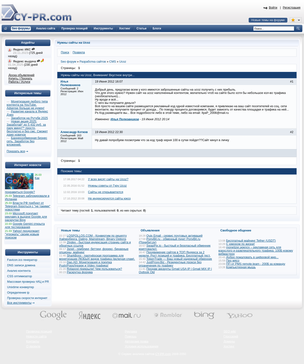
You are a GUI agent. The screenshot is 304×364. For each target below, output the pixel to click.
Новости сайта (36, 336)
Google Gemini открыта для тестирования (25, 225)
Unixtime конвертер (20, 287)
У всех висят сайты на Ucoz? (108, 179)
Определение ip (18, 292)
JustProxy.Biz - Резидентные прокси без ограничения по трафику (170, 264)
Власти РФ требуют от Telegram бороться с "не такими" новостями (27, 206)
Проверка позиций (39, 331)
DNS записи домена (21, 265)
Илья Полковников (124, 119)
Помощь (131, 336)
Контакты (32, 341)
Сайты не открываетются (105, 192)
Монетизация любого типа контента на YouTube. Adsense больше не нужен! (27, 105)
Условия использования (141, 346)
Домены (229, 341)
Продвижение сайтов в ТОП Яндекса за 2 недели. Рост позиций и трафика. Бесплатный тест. (174, 254)
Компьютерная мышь (241, 267)
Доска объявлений (21, 75)
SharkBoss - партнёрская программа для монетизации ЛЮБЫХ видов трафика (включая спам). (97, 257)
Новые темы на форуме (268, 20)
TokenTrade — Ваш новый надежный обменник (179, 259)
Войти (273, 7)
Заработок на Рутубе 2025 (29, 118)
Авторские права (136, 341)
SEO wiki (229, 331)
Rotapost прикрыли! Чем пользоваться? (94, 269)
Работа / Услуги (19, 81)
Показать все (16, 151)
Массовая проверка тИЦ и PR (28, 281)
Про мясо (232, 260)
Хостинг (228, 346)
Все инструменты (19, 302)
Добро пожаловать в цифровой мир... (252, 257)
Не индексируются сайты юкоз (109, 198)
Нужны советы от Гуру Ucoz (107, 185)
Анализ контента (19, 270)
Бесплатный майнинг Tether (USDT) (251, 240)
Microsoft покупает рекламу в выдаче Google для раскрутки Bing (26, 217)
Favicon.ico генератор (22, 260)
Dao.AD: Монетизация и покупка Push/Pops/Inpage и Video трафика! (85, 264)
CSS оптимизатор (19, 276)
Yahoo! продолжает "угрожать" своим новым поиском (22, 234)
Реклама (131, 331)
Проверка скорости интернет (27, 298)
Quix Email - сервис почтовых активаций (174, 235)
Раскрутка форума (80, 272)
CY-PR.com (163, 354)
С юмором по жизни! (240, 244)
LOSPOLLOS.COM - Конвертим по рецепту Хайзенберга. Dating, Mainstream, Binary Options (93, 237)
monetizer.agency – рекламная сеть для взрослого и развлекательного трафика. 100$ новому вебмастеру (255, 251)
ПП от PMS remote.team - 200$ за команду (255, 264)
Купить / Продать (20, 78)
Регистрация (291, 7)
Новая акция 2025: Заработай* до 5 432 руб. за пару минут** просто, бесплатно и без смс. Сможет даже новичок (27, 128)
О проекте (33, 346)
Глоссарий (230, 336)
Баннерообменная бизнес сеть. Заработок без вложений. (27, 141)
